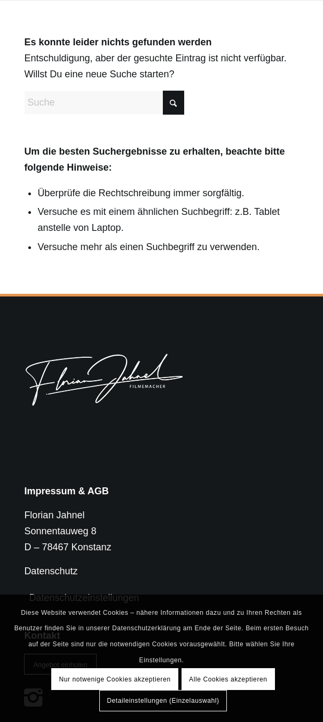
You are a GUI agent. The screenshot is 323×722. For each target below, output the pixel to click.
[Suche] (104, 103)
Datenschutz (50, 571)
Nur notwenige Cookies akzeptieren (114, 679)
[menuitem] (284, 21)
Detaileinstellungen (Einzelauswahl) (163, 700)
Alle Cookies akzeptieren (228, 679)
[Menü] (284, 21)
